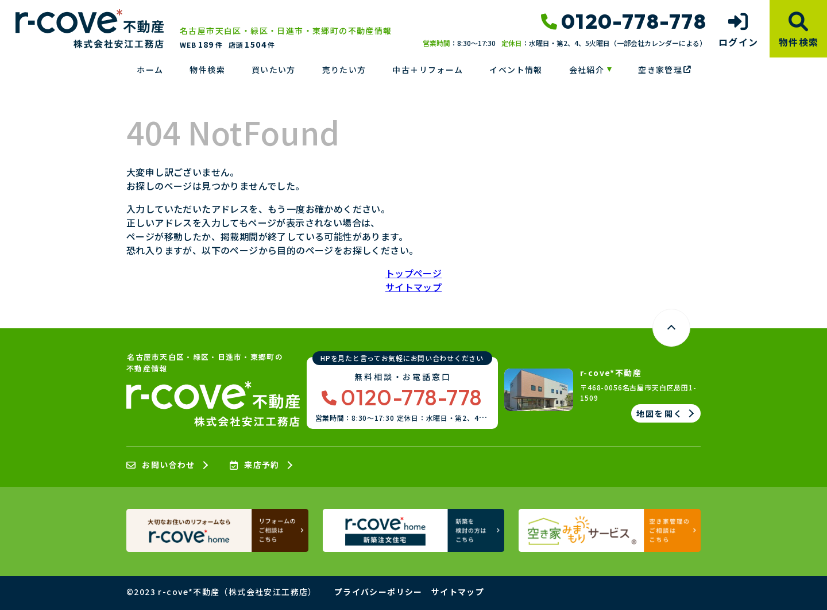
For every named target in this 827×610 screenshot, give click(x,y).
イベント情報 (515, 69)
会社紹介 (587, 69)
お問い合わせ (160, 465)
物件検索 (207, 69)
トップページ (413, 273)
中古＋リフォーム (427, 69)
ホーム (150, 69)
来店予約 (255, 465)
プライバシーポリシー (378, 592)
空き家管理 (664, 69)
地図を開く (659, 413)
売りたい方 (344, 69)
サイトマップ (413, 287)
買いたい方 (274, 69)
